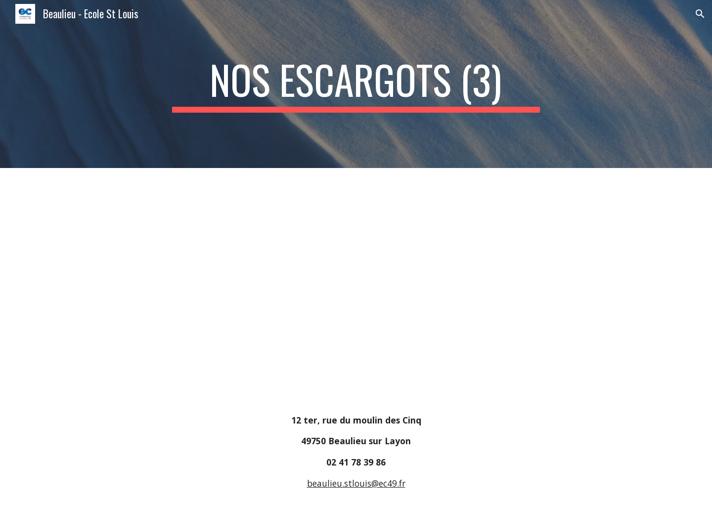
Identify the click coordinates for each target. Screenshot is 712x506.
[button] (700, 14)
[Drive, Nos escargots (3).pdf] (210, 283)
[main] (356, 84)
